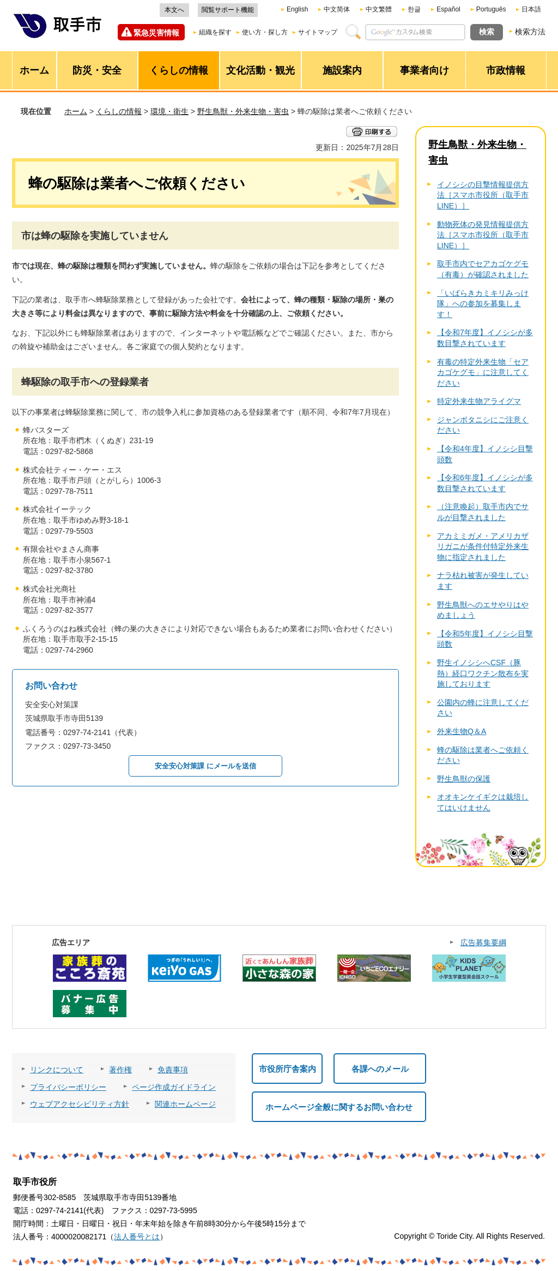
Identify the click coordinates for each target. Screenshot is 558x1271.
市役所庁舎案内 (287, 1068)
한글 (414, 9)
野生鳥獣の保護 (463, 778)
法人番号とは (137, 1236)
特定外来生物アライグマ (479, 401)
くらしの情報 (119, 111)
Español (448, 9)
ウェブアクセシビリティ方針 (79, 1104)
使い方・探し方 (265, 32)
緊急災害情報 (156, 32)
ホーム (75, 111)
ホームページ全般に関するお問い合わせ (339, 1107)
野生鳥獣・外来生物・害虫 (243, 111)
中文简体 (337, 9)
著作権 (120, 1069)
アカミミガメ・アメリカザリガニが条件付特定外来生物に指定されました (483, 547)
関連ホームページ (185, 1104)
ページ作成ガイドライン (174, 1087)
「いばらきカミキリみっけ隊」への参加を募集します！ (483, 304)
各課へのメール (380, 1068)
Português (491, 9)
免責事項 (172, 1069)
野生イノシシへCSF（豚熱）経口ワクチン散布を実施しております (483, 673)
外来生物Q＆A (461, 731)
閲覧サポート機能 (228, 10)
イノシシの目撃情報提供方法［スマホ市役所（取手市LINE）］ (483, 195)
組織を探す (215, 32)
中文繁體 (379, 9)
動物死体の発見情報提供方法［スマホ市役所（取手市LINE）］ (483, 235)
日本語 (531, 9)
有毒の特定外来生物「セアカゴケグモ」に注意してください (483, 372)
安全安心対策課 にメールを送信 (205, 766)
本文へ (174, 10)
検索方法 (530, 31)
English (297, 9)
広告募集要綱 (483, 942)
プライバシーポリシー (68, 1087)
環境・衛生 (169, 111)
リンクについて (56, 1069)
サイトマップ (317, 32)
